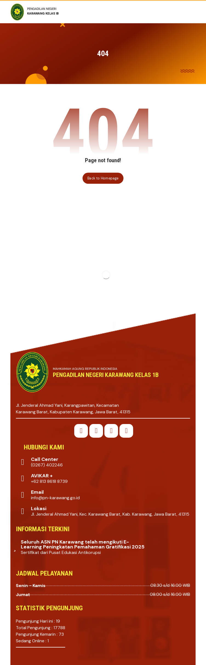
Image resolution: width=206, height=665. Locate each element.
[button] (81, 431)
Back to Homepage (102, 178)
